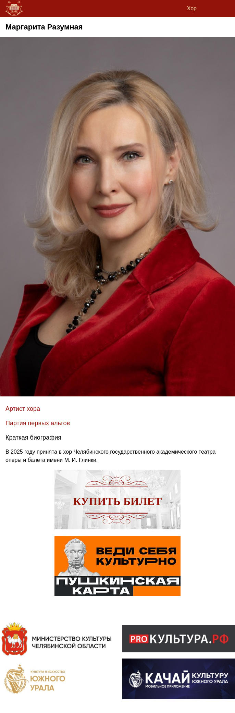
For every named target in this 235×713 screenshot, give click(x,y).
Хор (192, 8)
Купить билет (117, 501)
